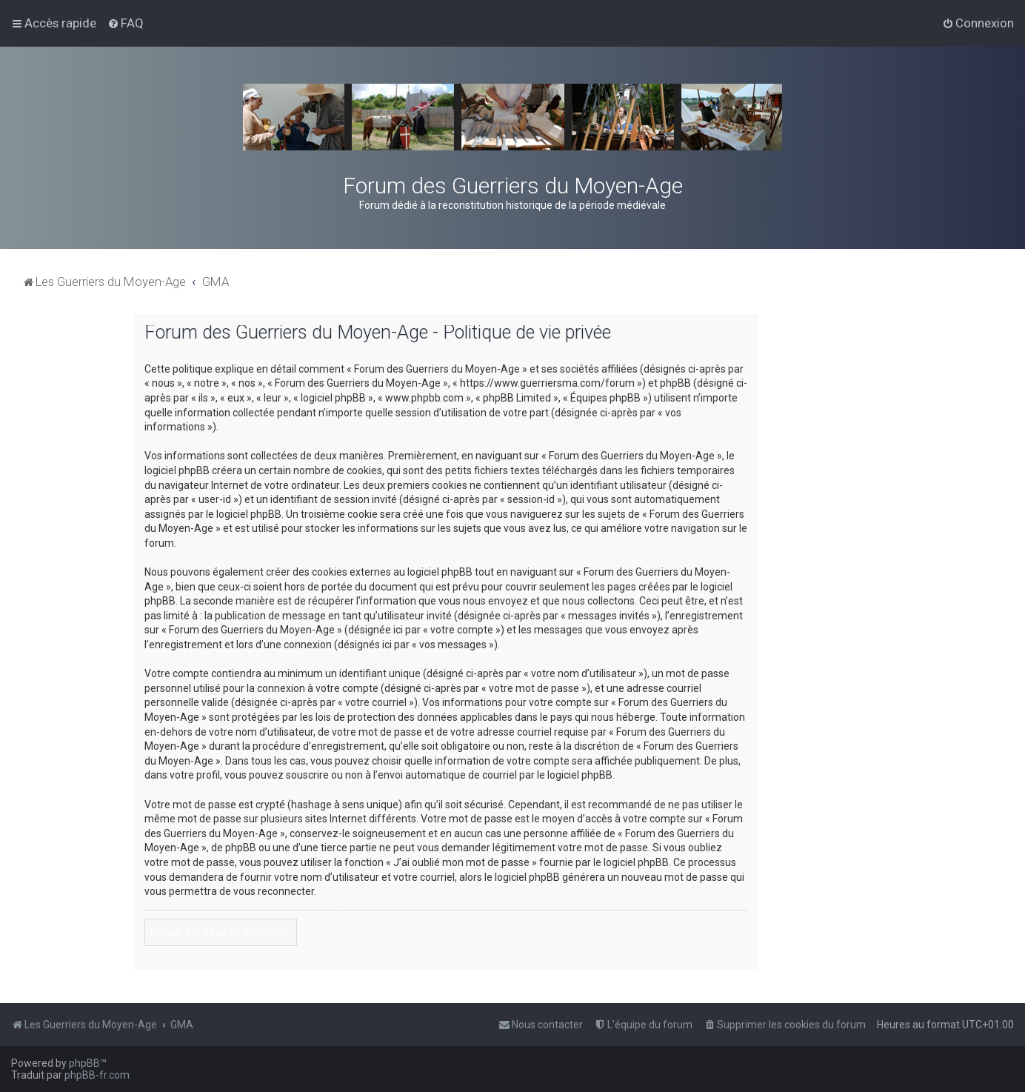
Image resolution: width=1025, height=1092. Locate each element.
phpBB (84, 1063)
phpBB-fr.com (97, 1075)
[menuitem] (125, 23)
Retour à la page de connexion (220, 932)
